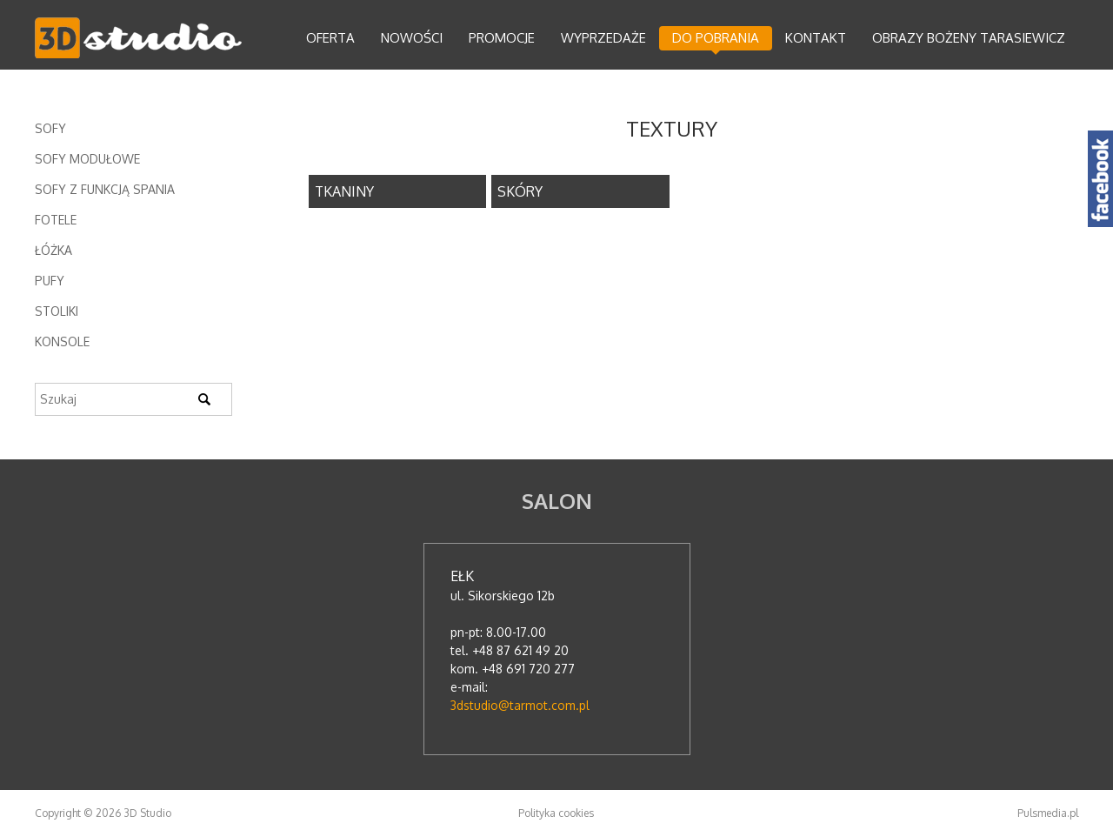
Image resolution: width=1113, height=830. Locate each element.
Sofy (50, 128)
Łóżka (53, 250)
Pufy (49, 280)
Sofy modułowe (87, 158)
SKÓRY (520, 191)
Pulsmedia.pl (1047, 813)
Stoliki (56, 311)
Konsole (62, 341)
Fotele (56, 219)
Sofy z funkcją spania (105, 189)
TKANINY (344, 191)
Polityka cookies (556, 813)
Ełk (462, 576)
